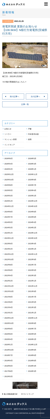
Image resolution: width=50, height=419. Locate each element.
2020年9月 (32, 323)
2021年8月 (8, 297)
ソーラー (7, 134)
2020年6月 (8, 334)
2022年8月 (8, 265)
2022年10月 (9, 259)
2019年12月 (32, 345)
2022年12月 (9, 254)
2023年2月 (8, 249)
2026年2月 (8, 169)
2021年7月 (32, 297)
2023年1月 (32, 249)
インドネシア (9, 145)
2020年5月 (32, 334)
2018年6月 (8, 366)
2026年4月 (8, 164)
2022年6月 (8, 270)
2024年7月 (8, 217)
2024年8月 (32, 212)
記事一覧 (25, 104)
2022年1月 (32, 281)
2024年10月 (32, 206)
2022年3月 (32, 275)
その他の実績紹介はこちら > (14, 82)
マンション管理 (10, 139)
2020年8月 (8, 329)
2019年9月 (32, 350)
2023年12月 (32, 233)
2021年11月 (32, 286)
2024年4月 (32, 222)
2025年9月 (32, 180)
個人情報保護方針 (11, 394)
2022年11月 (32, 254)
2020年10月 (9, 323)
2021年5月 (32, 302)
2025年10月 (9, 180)
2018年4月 (32, 366)
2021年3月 (32, 307)
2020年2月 (32, 339)
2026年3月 (32, 164)
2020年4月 (8, 339)
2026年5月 (32, 158)
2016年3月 (32, 371)
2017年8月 (8, 371)
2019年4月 (8, 361)
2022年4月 (8, 275)
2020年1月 (8, 345)
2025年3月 (8, 196)
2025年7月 (32, 185)
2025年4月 (32, 190)
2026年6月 (8, 158)
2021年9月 (32, 291)
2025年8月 (8, 185)
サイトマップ (28, 394)
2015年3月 (8, 376)
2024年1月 (8, 233)
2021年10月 (9, 291)
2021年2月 (8, 313)
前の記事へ (14, 96)
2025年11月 (32, 174)
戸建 (29, 129)
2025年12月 (9, 174)
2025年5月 (8, 190)
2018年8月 (32, 361)
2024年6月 (32, 217)
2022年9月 (32, 259)
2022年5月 (32, 270)
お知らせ (7, 129)
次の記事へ (35, 96)
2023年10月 (32, 238)
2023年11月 (9, 238)
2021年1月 (32, 313)
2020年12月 (9, 318)
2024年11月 (9, 206)
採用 (29, 139)
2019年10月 (9, 350)
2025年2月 (32, 196)
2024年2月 (32, 228)
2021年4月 (8, 307)
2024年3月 (8, 228)
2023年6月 (8, 244)
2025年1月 (8, 201)
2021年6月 (8, 302)
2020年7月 (32, 329)
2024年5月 (8, 222)
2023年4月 (32, 244)
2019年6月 (32, 355)
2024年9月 (8, 212)
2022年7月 (32, 265)
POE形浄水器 (33, 134)
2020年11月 (32, 318)
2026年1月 (32, 169)
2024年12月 (32, 201)
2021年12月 (9, 286)
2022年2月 (8, 281)
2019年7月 (8, 355)
